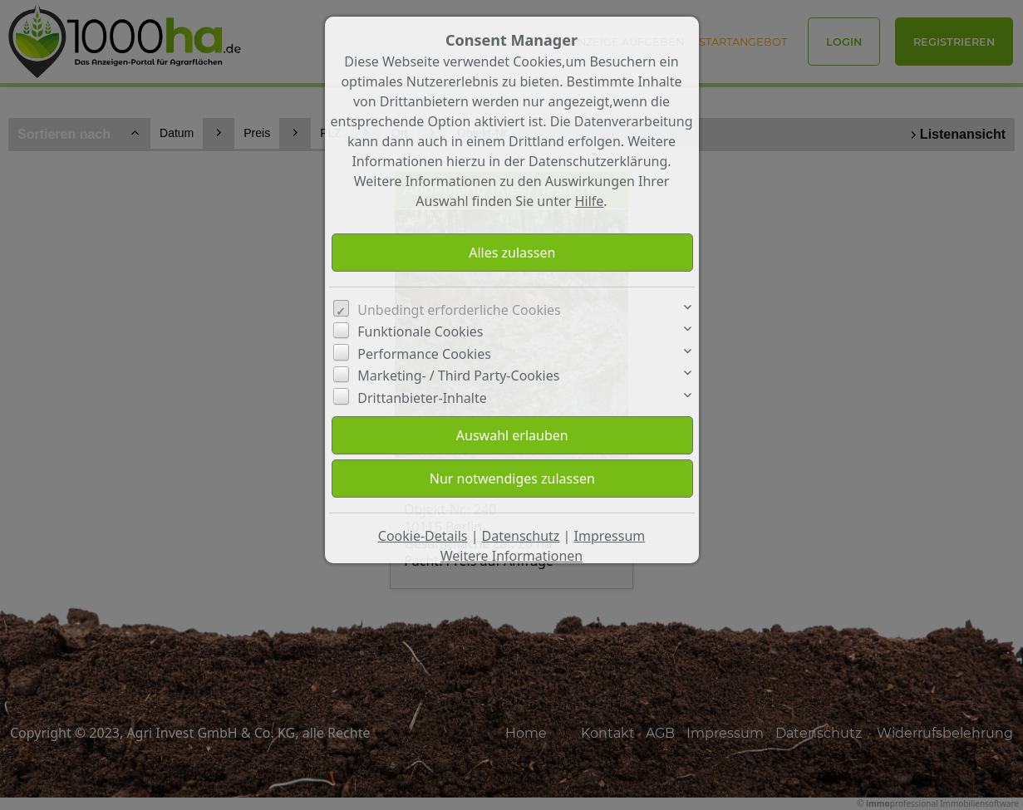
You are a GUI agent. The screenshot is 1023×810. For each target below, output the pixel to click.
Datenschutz (521, 536)
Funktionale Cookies (420, 331)
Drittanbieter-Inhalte (422, 398)
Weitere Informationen (511, 556)
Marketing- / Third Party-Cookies (458, 375)
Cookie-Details (423, 536)
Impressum (610, 536)
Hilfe (589, 201)
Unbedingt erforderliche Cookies (459, 310)
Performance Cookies (424, 354)
